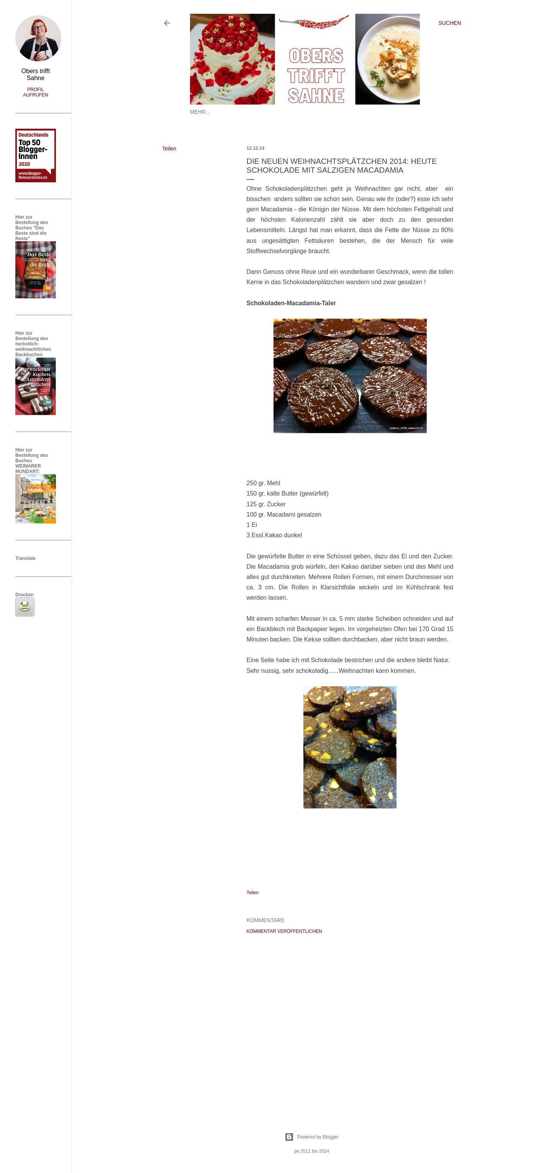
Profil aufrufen (35, 92)
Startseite (206, 112)
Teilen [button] (169, 149)
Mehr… (408, 112)
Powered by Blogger (311, 1137)
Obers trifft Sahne (35, 74)
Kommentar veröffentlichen (284, 931)
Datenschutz (246, 112)
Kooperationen (370, 112)
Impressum (287, 112)
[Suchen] (449, 23)
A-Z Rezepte (325, 112)
